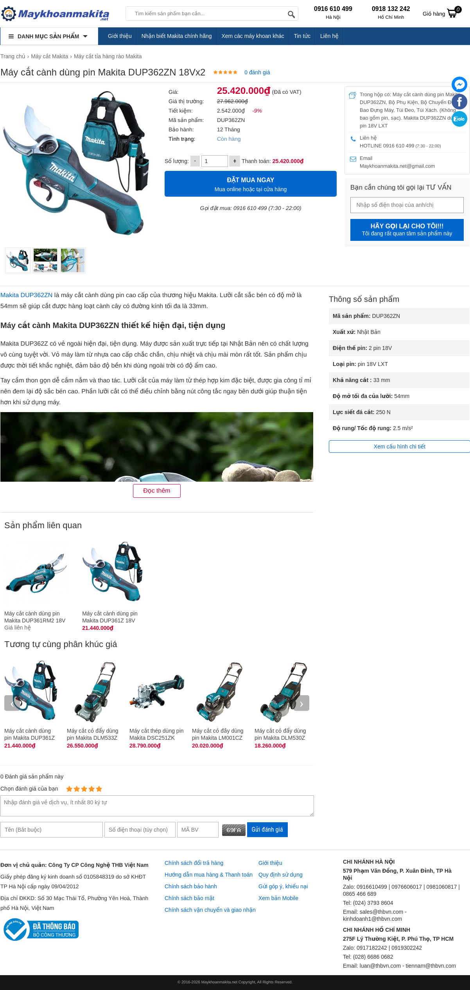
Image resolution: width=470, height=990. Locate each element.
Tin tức (302, 36)
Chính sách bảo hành (191, 886)
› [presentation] (301, 702)
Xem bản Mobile (278, 898)
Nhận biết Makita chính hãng (177, 36)
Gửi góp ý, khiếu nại (283, 886)
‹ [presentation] (12, 702)
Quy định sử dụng (280, 875)
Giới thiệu (120, 36)
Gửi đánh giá (267, 829)
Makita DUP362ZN (26, 295)
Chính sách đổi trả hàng (194, 863)
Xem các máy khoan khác (252, 36)
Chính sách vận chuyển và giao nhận (210, 910)
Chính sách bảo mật (189, 898)
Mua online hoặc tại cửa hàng (250, 183)
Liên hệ (329, 36)
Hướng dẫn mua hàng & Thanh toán (209, 875)
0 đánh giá (257, 72)
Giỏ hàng (442, 13)
